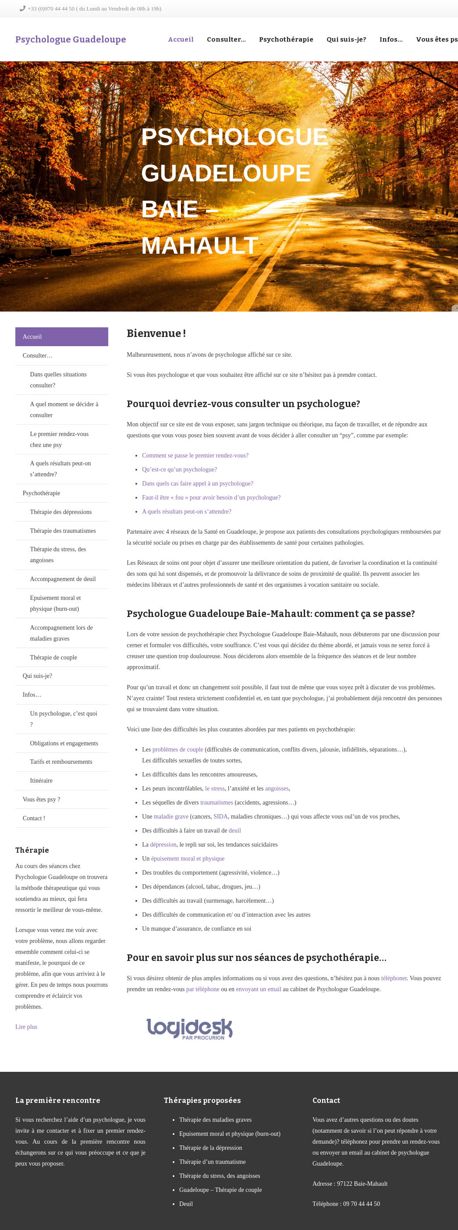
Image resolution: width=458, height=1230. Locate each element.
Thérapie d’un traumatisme (212, 1162)
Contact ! (34, 818)
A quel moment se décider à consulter (64, 409)
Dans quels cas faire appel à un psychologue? (197, 483)
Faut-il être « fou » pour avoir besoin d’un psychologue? (211, 497)
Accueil (32, 336)
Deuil (186, 1204)
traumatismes (216, 802)
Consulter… (38, 355)
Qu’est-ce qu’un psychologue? (179, 469)
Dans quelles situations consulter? (58, 380)
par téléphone (203, 989)
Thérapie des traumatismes (63, 531)
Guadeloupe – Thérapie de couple (220, 1190)
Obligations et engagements (64, 743)
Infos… (32, 694)
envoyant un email (258, 989)
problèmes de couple (178, 749)
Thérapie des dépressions (61, 512)
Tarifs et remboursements (61, 762)
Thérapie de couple (53, 657)
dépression (163, 844)
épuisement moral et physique (188, 858)
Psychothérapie (41, 493)
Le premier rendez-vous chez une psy (59, 439)
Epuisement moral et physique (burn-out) (55, 603)
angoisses (277, 788)
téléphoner (394, 978)
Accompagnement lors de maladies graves (61, 633)
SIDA (220, 816)
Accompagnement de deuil (63, 579)
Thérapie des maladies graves (215, 1120)
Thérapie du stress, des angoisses (58, 555)
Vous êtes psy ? (41, 799)
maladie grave (171, 816)
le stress (215, 788)
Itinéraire (41, 780)
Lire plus (26, 1027)
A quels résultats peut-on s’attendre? (60, 469)
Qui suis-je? (37, 676)
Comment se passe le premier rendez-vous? (195, 455)
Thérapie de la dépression (210, 1148)
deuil (235, 830)
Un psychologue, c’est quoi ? (63, 719)
